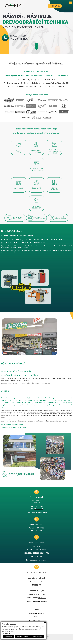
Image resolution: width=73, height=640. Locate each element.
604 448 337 (40, 594)
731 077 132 (42, 598)
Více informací (6, 633)
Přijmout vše (8, 636)
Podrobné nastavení (22, 636)
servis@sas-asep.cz (36, 613)
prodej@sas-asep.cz (39, 601)
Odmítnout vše (37, 636)
